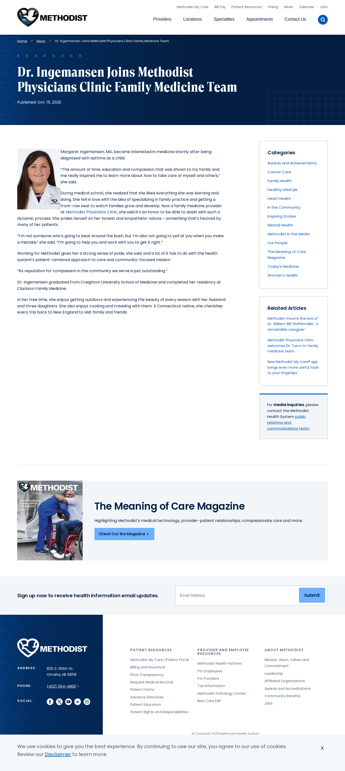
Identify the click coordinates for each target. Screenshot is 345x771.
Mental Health (280, 223)
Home (22, 39)
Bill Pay (219, 6)
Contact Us (295, 18)
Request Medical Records (151, 680)
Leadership (274, 672)
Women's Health (283, 274)
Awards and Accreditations (288, 687)
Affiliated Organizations (285, 679)
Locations (192, 18)
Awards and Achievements (292, 161)
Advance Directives (147, 695)
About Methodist (284, 648)
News (288, 6)
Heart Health (279, 197)
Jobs (324, 6)
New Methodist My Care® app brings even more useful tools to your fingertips (293, 366)
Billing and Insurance (147, 665)
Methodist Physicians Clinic (91, 211)
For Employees (209, 669)
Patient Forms (142, 688)
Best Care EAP (209, 699)
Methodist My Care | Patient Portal (159, 658)
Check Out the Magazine (124, 532)
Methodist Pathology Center (221, 692)
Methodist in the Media (289, 232)
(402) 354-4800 (63, 685)
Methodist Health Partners (219, 662)
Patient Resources (246, 6)
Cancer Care (279, 170)
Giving (273, 6)
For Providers (208, 677)
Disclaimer (58, 754)
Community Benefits (282, 694)
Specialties (224, 18)
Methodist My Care (193, 6)
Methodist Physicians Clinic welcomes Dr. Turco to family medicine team (293, 344)
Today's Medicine (283, 265)
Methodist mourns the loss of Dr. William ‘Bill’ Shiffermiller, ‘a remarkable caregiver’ (293, 323)
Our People (278, 241)
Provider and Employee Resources (223, 650)
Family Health (280, 179)
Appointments (259, 18)
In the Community (284, 206)
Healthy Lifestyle (283, 188)
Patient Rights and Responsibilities (159, 710)
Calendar (306, 6)
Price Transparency (147, 673)
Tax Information (211, 684)
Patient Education (145, 703)
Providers (162, 18)
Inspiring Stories (282, 215)
